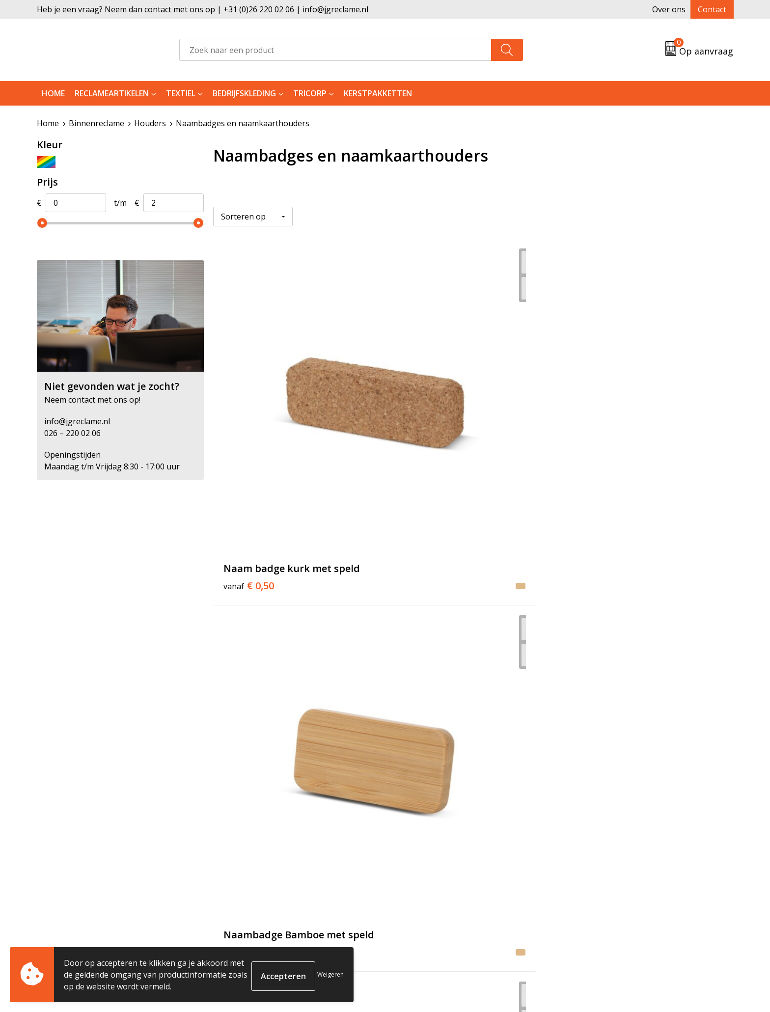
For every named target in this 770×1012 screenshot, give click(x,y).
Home (53, 93)
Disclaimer (589, 873)
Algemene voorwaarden (614, 828)
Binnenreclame (96, 123)
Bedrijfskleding (244, 93)
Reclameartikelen (112, 93)
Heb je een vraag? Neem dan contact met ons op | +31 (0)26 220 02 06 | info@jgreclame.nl (202, 9)
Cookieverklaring (601, 843)
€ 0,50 (248, 433)
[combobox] (335, 50)
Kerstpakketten (378, 93)
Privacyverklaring (602, 857)
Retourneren (421, 843)
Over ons (669, 9)
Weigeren (330, 974)
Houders (150, 123)
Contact (712, 9)
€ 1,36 (248, 662)
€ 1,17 (422, 433)
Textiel (180, 93)
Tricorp (310, 93)
